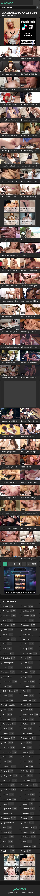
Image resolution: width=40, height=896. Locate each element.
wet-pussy (29, 846)
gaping (8, 756)
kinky (7, 832)
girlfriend (9, 766)
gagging (9, 747)
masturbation (28, 639)
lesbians (29, 615)
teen (28, 775)
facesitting (9, 723)
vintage (28, 813)
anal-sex (9, 625)
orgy (27, 676)
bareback (9, 639)
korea (8, 841)
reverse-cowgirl (29, 733)
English (36, 2)
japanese (9, 818)
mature (28, 643)
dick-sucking (10, 690)
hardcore (9, 789)
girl (7, 761)
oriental (29, 681)
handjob (9, 785)
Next (34, 564)
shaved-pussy (28, 757)
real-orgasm (30, 714)
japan (8, 803)
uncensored (30, 785)
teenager (29, 780)
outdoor (29, 686)
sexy (27, 747)
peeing (28, 709)
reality (28, 719)
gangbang (10, 752)
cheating (9, 658)
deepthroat (10, 681)
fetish (8, 742)
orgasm (29, 672)
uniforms (29, 799)
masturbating (28, 635)
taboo (28, 761)
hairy (8, 771)
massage (29, 625)
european (9, 719)
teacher (28, 771)
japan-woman (8, 813)
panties (28, 695)
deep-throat (7, 677)
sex (27, 742)
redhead (29, 723)
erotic (8, 709)
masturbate (30, 629)
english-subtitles (9, 705)
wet (27, 841)
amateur (9, 610)
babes (8, 634)
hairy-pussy (10, 775)
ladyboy (9, 851)
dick (7, 686)
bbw (7, 648)
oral (27, 667)
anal (8, 620)
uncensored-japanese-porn (27, 790)
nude (28, 662)
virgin (28, 818)
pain (27, 690)
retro (27, 728)
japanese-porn (8, 823)
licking (28, 620)
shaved (28, 752)
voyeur (28, 822)
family (8, 733)
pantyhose (29, 700)
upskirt (28, 803)
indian (8, 794)
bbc (7, 643)
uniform (29, 794)
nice (27, 658)
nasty (28, 648)
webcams (29, 836)
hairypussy (10, 780)
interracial (9, 799)
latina (28, 606)
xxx (27, 851)
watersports (30, 827)
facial (8, 728)
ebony (8, 700)
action (8, 606)
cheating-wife (8, 663)
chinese (9, 672)
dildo (8, 695)
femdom (9, 738)
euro (7, 714)
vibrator (29, 808)
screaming (29, 738)
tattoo (28, 766)
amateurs (9, 615)
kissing (8, 836)
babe (8, 629)
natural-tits (30, 653)
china (8, 667)
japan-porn (10, 808)
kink (7, 827)
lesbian (28, 610)
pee (27, 705)
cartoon (8, 653)
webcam (29, 832)
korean (8, 846)
